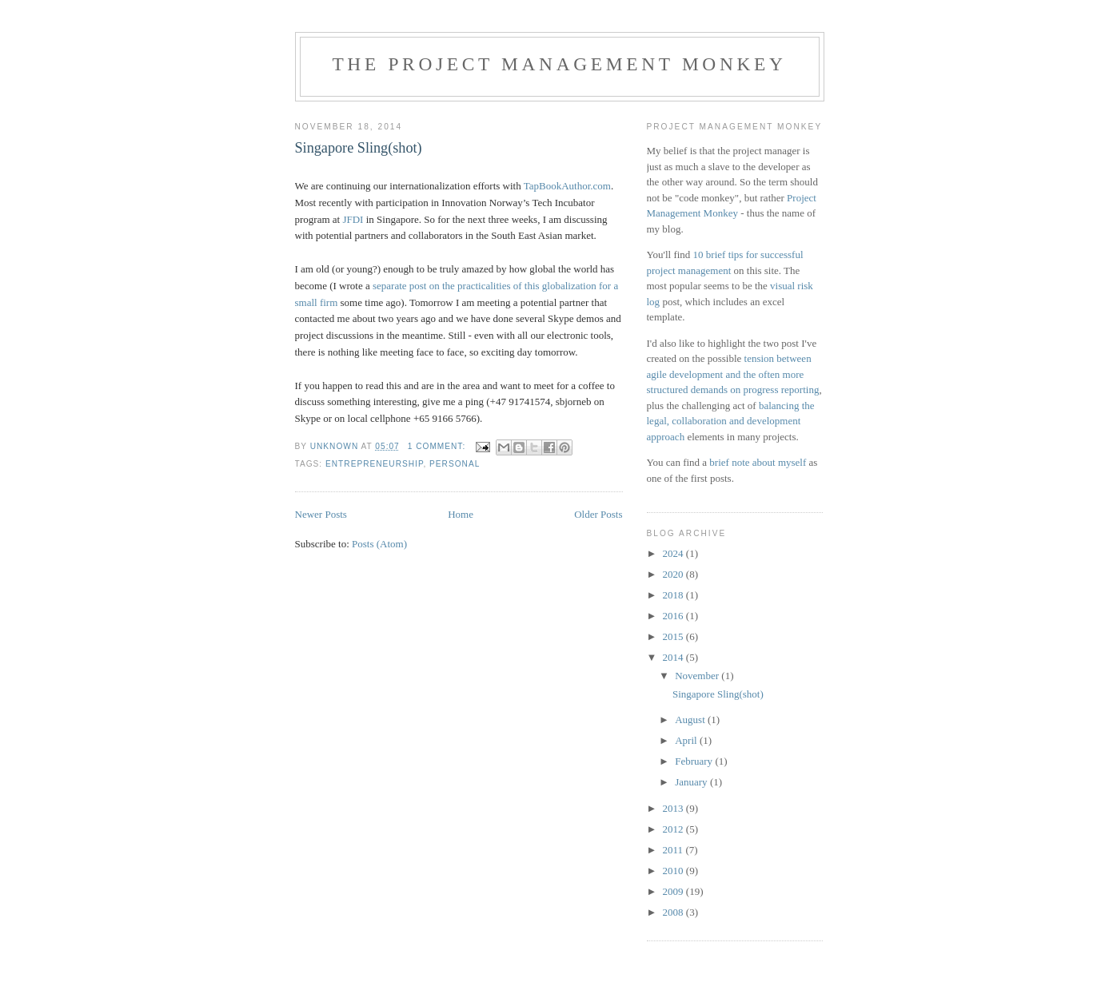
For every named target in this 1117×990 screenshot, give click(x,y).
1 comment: (438, 446)
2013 (674, 808)
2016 (674, 616)
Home (460, 514)
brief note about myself (757, 462)
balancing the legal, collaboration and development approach (731, 421)
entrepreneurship (374, 463)
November (698, 676)
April (687, 740)
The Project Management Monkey (559, 64)
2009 (674, 891)
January (692, 782)
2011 (674, 850)
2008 (674, 912)
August (691, 720)
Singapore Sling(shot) (358, 148)
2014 (674, 657)
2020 (674, 574)
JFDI (352, 219)
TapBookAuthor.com (567, 186)
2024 (674, 553)
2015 (674, 636)
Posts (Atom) (379, 544)
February (695, 761)
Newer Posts (321, 514)
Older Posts (598, 514)
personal (454, 463)
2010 (674, 871)
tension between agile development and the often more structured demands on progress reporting (733, 374)
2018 (674, 595)
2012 (674, 829)
